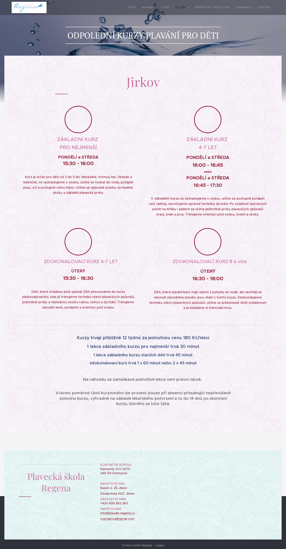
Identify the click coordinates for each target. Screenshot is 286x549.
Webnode (147, 545)
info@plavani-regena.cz (117, 513)
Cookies (160, 545)
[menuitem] (146, 7)
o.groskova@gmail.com (117, 519)
